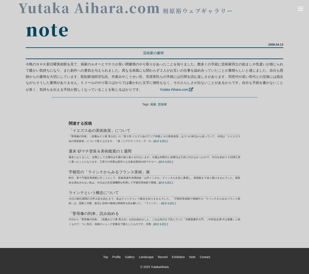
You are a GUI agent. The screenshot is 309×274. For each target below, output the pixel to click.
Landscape (146, 257)
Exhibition (178, 257)
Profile (116, 257)
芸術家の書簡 (153, 53)
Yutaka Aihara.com (174, 89)
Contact (205, 257)
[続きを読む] (161, 141)
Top (105, 257)
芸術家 (162, 104)
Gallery (130, 257)
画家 (153, 104)
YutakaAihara (160, 267)
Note (192, 257)
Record (163, 257)
